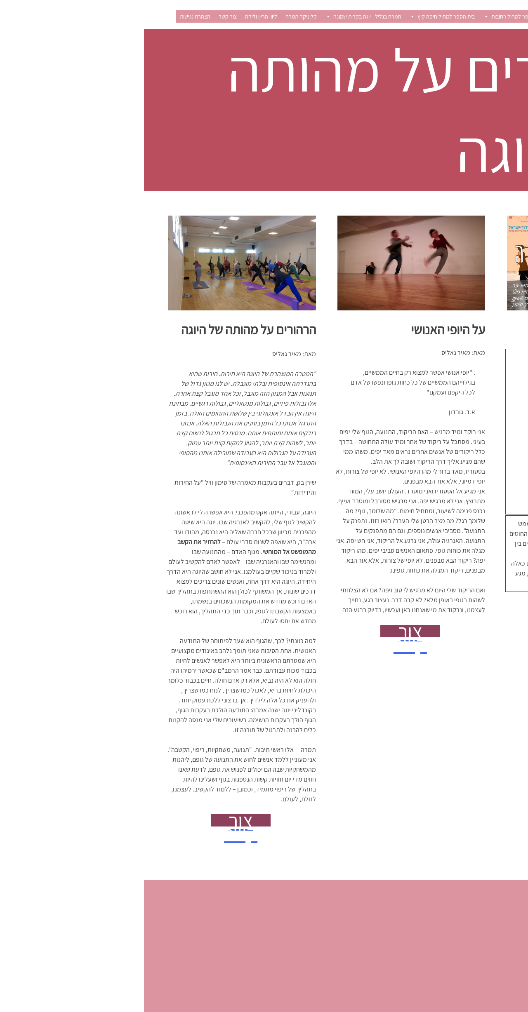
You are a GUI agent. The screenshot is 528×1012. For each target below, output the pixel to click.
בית (508, 16)
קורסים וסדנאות (429, 16)
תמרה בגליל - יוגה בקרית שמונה (219, 16)
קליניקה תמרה (157, 16)
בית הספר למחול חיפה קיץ (298, 16)
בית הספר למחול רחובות (369, 16)
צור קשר (84, 16)
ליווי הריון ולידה (117, 16)
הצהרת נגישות (51, 16)
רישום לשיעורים (475, 16)
